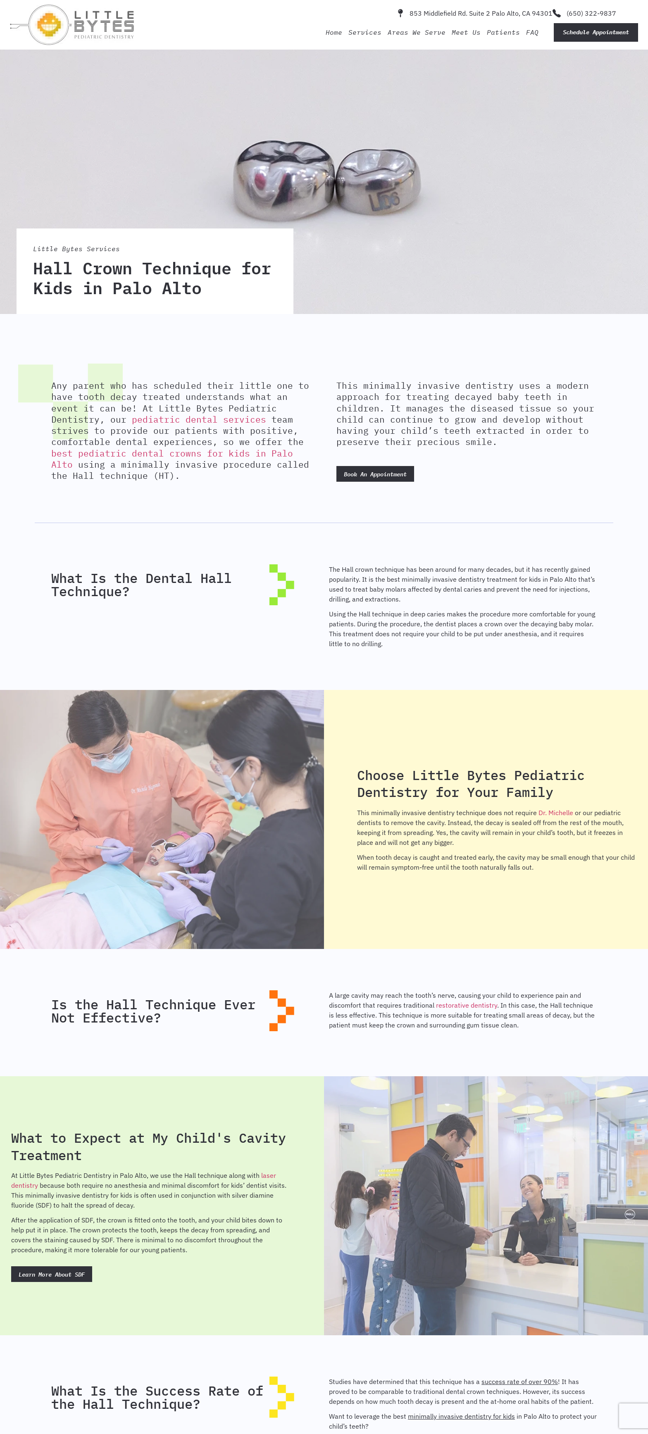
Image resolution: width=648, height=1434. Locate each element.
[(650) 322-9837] (557, 13)
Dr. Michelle (555, 813)
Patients (503, 32)
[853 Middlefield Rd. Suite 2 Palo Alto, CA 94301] (400, 13)
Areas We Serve (417, 32)
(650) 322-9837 (591, 13)
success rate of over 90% (519, 1381)
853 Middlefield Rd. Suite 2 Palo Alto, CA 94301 (481, 13)
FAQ (532, 32)
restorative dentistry (466, 1005)
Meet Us (466, 32)
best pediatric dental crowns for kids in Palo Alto (172, 458)
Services (364, 32)
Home (334, 32)
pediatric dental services (199, 419)
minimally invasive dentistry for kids (461, 1416)
